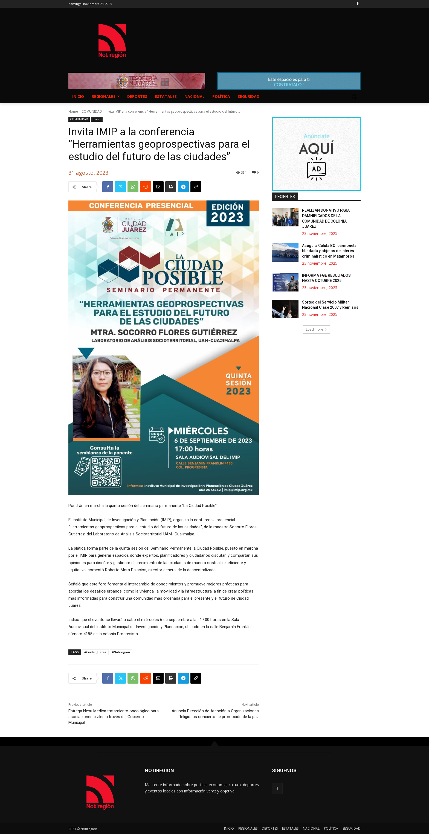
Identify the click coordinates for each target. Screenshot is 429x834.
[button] (354, 96)
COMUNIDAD (92, 111)
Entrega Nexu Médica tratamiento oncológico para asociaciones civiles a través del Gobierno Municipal (113, 716)
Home (73, 111)
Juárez (97, 119)
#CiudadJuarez (95, 652)
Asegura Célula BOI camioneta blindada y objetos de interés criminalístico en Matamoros (329, 250)
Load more (316, 329)
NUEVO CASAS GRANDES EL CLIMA (258, 35)
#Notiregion (121, 652)
